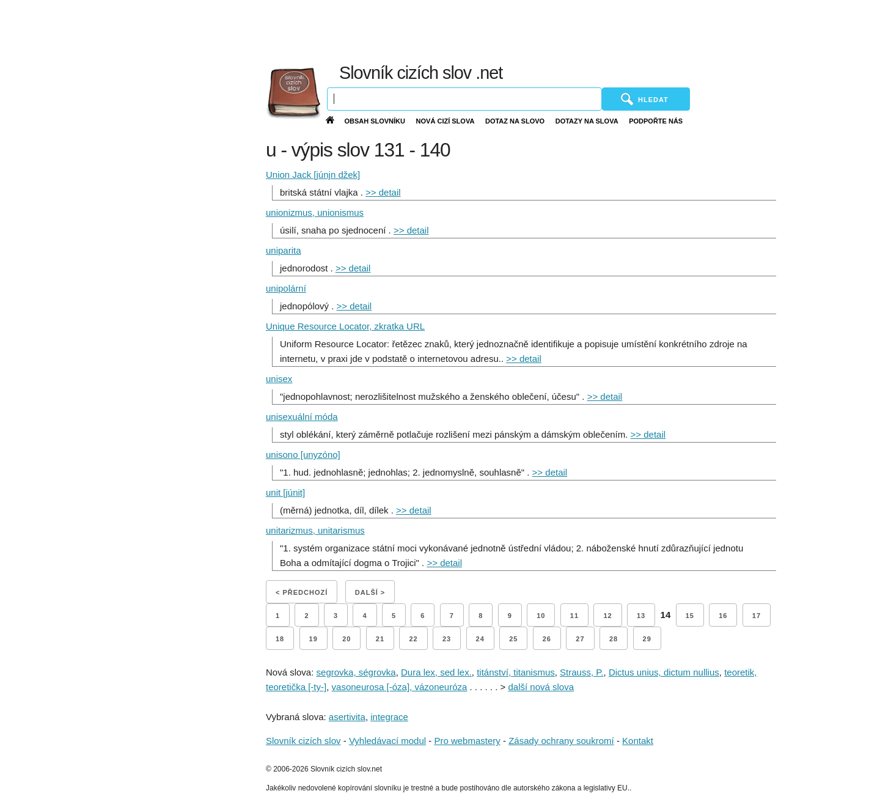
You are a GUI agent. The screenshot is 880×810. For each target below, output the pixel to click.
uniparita (283, 250)
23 (446, 638)
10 (541, 615)
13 (641, 615)
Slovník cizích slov (303, 740)
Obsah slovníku (374, 121)
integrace (389, 717)
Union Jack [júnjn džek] (313, 174)
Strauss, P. (581, 672)
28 (613, 638)
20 (346, 638)
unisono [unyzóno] (303, 454)
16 (723, 615)
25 (513, 638)
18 (280, 638)
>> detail (383, 192)
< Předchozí (302, 592)
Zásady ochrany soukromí (561, 740)
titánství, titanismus (516, 672)
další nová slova (541, 687)
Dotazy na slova (587, 121)
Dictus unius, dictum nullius (664, 672)
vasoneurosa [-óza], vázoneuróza (400, 687)
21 (380, 638)
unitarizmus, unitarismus (315, 530)
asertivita (347, 717)
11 (574, 615)
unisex (279, 379)
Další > (370, 592)
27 (580, 638)
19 (313, 638)
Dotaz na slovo (514, 121)
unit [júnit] (285, 492)
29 (647, 638)
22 (413, 638)
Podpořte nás (656, 121)
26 (547, 638)
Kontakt (637, 740)
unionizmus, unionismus (315, 212)
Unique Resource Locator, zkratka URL (345, 326)
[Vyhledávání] (464, 99)
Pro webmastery (467, 740)
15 (690, 615)
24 (480, 638)
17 (756, 615)
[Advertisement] (587, 30)
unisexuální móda (302, 416)
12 (607, 615)
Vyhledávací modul (387, 740)
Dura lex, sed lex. (436, 672)
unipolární (286, 288)
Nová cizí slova (445, 121)
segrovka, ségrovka (356, 672)
